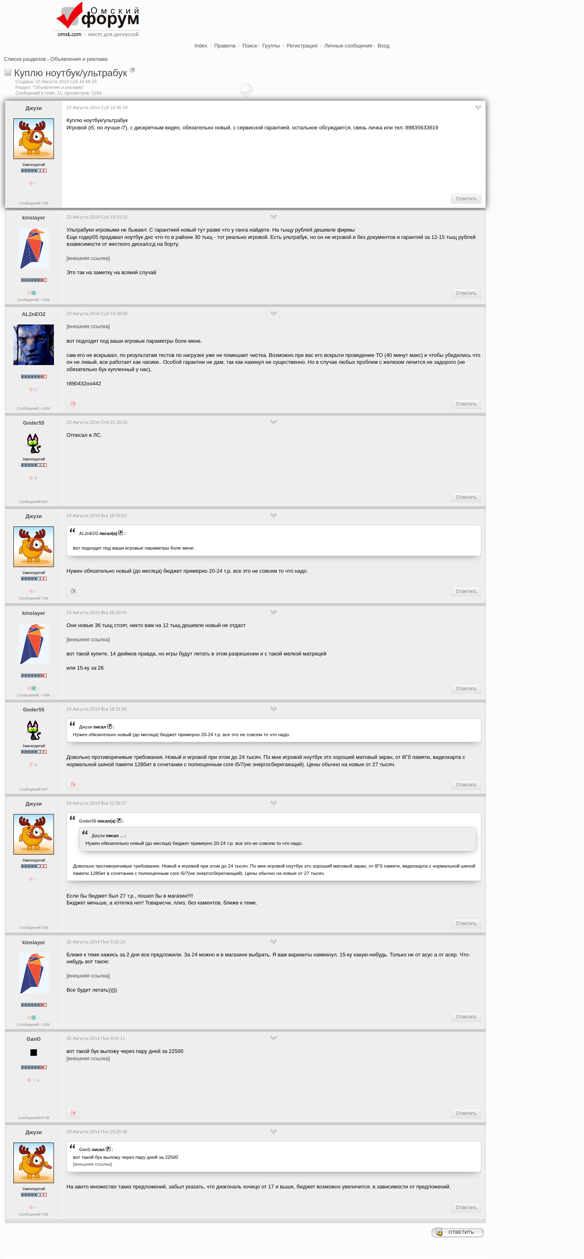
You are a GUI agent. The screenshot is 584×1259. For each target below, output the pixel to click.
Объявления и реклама (78, 59)
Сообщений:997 (33, 501)
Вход (383, 46)
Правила (225, 46)
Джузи (34, 108)
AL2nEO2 (34, 314)
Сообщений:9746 (33, 1117)
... (122, 835)
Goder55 (34, 423)
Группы (271, 46)
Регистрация (302, 46)
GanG (33, 1039)
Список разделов (25, 59)
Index (201, 46)
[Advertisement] (214, 161)
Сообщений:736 (33, 203)
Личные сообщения (348, 46)
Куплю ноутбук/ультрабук (70, 72)
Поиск (250, 46)
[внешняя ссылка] (88, 258)
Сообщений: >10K (33, 299)
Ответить (466, 199)
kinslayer (33, 218)
